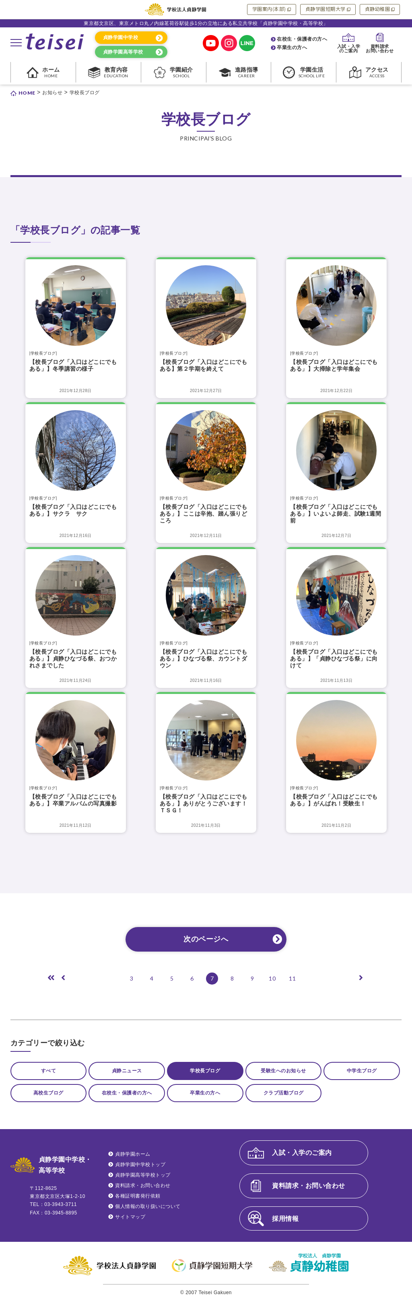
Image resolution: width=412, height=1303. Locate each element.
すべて (49, 1071)
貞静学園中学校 (120, 37)
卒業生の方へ (292, 47)
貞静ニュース (126, 1071)
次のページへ (205, 939)
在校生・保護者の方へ (302, 39)
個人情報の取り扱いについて (148, 1209)
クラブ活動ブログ (283, 1094)
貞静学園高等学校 (123, 52)
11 (292, 978)
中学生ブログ (361, 1071)
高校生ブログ (48, 1094)
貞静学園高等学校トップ (143, 1177)
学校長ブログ (204, 1071)
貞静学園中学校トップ (140, 1167)
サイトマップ (130, 1219)
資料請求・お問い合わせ (143, 1188)
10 (272, 978)
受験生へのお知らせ (283, 1071)
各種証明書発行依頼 (138, 1198)
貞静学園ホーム (132, 1156)
